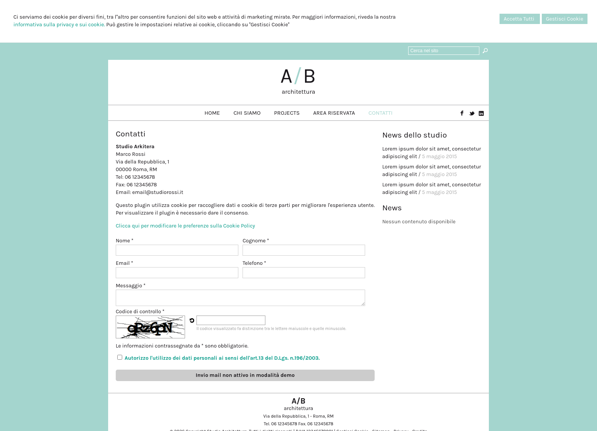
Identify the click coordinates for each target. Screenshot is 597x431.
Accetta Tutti (520, 19)
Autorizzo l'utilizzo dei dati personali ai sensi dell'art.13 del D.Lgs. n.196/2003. (222, 358)
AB (298, 76)
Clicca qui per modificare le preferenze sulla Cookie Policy (185, 226)
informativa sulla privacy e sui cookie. (59, 24)
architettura (298, 91)
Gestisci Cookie (564, 19)
